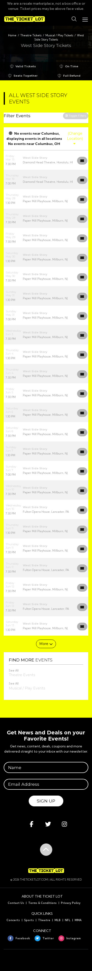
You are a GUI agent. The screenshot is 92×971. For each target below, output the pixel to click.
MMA (78, 920)
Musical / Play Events (27, 688)
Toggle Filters (75, 115)
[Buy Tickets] (82, 161)
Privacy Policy (70, 903)
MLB (57, 920)
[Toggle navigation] (84, 19)
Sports (29, 920)
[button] (74, 19)
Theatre (44, 920)
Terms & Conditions (42, 903)
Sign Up (46, 800)
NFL (67, 920)
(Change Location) (75, 138)
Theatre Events (22, 675)
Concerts (13, 920)
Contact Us (16, 903)
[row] (46, 160)
